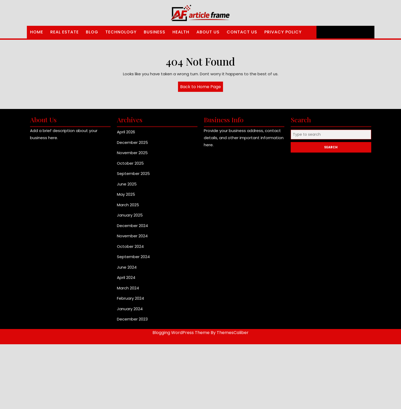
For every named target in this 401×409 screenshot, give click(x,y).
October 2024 (130, 249)
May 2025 (126, 196)
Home (36, 32)
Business (154, 32)
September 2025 (133, 176)
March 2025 (128, 207)
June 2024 (127, 269)
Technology (121, 32)
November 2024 (132, 238)
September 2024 (133, 259)
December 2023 (132, 321)
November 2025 (132, 155)
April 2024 (126, 280)
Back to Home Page (201, 87)
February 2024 (130, 300)
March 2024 (128, 290)
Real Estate (64, 32)
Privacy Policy (283, 32)
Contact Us (242, 32)
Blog (92, 32)
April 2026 (126, 134)
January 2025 (130, 217)
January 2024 (130, 311)
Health (180, 32)
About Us (208, 32)
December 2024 (132, 228)
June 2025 (127, 186)
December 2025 (132, 145)
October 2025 (130, 165)
